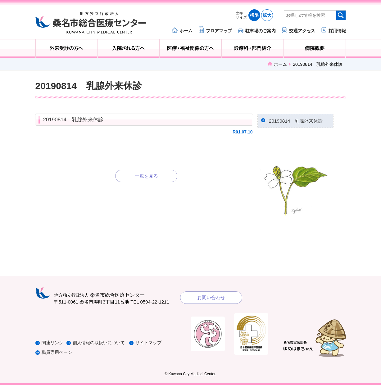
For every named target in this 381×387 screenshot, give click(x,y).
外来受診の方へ (66, 48)
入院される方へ (128, 48)
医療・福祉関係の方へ (190, 48)
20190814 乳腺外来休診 (73, 120)
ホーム (186, 30)
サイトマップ (157, 345)
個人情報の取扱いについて (105, 345)
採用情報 (337, 30)
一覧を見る (146, 175)
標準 (254, 15)
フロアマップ (219, 30)
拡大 (267, 15)
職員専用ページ (58, 354)
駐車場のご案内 (260, 30)
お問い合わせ (211, 299)
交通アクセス (302, 30)
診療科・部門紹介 (252, 48)
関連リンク (53, 345)
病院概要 (314, 48)
